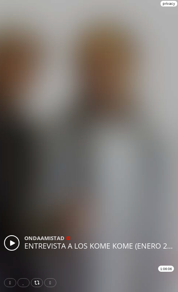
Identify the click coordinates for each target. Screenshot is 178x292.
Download (51, 283)
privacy (169, 3)
